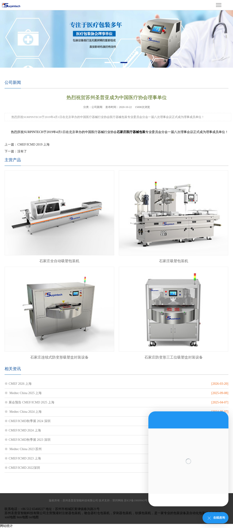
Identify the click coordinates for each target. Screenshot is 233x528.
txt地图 (34, 517)
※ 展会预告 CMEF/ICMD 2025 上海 (29, 402)
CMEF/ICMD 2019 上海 (33, 144)
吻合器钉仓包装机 (97, 513)
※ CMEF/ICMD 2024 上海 (23, 430)
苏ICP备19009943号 (135, 500)
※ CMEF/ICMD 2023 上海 (23, 458)
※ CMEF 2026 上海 (18, 383)
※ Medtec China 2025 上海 (23, 393)
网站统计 (6, 526)
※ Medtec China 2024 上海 (23, 411)
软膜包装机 (143, 513)
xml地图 (10, 517)
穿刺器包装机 (122, 513)
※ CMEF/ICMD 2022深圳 (22, 467)
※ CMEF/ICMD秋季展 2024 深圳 (27, 421)
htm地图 (22, 517)
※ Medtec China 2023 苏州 (23, 449)
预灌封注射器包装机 (66, 513)
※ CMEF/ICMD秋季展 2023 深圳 (27, 439)
